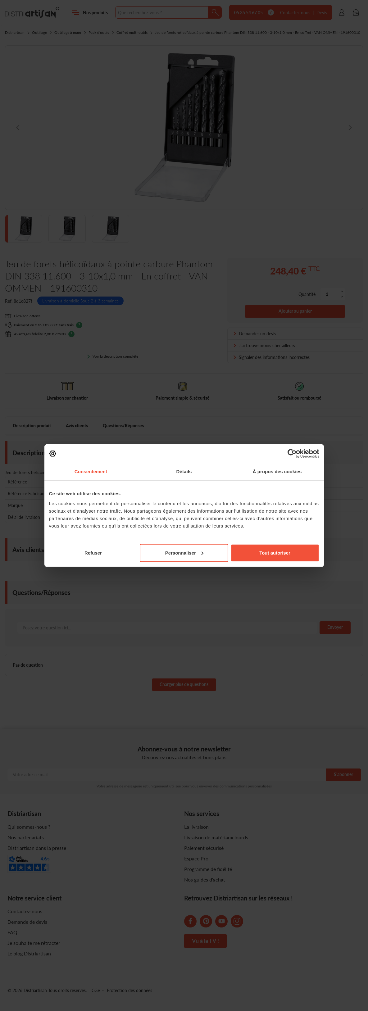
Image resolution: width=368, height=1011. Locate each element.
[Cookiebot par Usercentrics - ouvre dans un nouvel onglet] (292, 453)
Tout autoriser (274, 552)
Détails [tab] (184, 471)
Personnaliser (184, 552)
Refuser (93, 552)
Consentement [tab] (91, 471)
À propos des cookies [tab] (277, 471)
